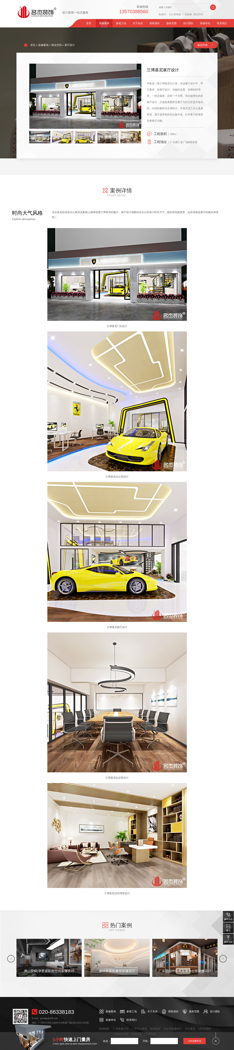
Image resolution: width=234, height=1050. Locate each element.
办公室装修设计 (173, 1028)
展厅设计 (70, 45)
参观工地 (121, 23)
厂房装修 (187, 14)
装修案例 (104, 23)
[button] (11, 958)
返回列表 (202, 45)
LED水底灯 (205, 1028)
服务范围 (171, 23)
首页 (88, 23)
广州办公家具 (139, 1028)
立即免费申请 (194, 1041)
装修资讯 (205, 23)
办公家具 (190, 1028)
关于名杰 (138, 23)
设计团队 (188, 23)
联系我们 (222, 23)
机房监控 (155, 1028)
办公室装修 (175, 14)
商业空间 (198, 14)
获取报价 (155, 23)
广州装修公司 (120, 1028)
